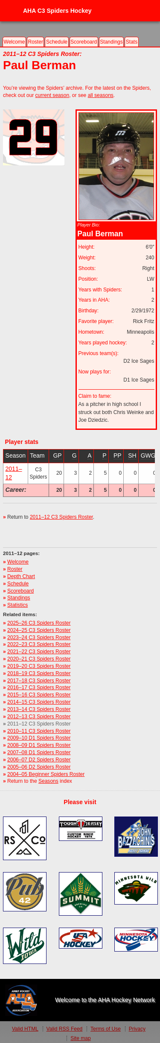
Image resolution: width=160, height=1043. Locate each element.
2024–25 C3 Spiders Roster (38, 630)
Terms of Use (105, 1029)
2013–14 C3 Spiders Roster (38, 709)
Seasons (48, 781)
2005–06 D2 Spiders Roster (38, 767)
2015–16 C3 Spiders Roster (38, 695)
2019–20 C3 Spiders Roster (38, 666)
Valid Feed (65, 1029)
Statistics (17, 605)
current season (52, 95)
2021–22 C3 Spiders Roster (38, 652)
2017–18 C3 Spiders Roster (38, 681)
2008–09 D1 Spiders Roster (38, 745)
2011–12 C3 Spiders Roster (61, 517)
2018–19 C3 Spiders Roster (38, 673)
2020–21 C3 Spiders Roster (38, 659)
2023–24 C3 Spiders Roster (38, 637)
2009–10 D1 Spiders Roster (38, 738)
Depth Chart (21, 576)
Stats (131, 42)
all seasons (100, 95)
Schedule (56, 42)
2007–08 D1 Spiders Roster (38, 752)
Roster (35, 42)
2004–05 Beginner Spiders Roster (45, 774)
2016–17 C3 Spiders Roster (38, 687)
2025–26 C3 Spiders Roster (38, 623)
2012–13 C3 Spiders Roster (38, 717)
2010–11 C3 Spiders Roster (38, 731)
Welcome (14, 42)
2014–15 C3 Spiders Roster (38, 702)
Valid (25, 1029)
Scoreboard (83, 42)
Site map (80, 1038)
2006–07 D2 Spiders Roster (38, 760)
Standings (111, 42)
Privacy (137, 1029)
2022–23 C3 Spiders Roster (38, 644)
